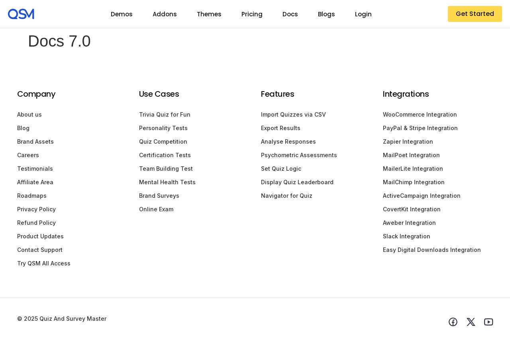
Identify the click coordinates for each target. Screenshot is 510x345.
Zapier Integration (408, 141)
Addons (165, 14)
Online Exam (156, 209)
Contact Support (40, 249)
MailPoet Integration (411, 155)
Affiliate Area (35, 182)
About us (29, 114)
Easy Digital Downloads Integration (432, 249)
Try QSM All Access (44, 263)
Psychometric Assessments (299, 155)
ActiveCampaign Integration (422, 195)
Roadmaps (32, 195)
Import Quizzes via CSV (293, 114)
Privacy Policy (36, 209)
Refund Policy (36, 222)
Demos (122, 14)
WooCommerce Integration (420, 114)
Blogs (326, 14)
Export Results (280, 128)
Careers (28, 155)
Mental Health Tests (167, 182)
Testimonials (35, 168)
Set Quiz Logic (281, 168)
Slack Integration (406, 236)
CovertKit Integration (412, 209)
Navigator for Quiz (286, 195)
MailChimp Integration (414, 182)
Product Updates (40, 236)
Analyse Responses (288, 141)
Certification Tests (165, 155)
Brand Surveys (159, 195)
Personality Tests (163, 128)
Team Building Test (166, 168)
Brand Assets (35, 141)
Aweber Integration (409, 222)
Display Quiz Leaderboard (297, 182)
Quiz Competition (163, 141)
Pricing (252, 14)
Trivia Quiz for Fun (164, 114)
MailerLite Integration (413, 168)
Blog (23, 128)
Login (363, 14)
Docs (290, 14)
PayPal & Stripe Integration (420, 128)
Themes (209, 14)
